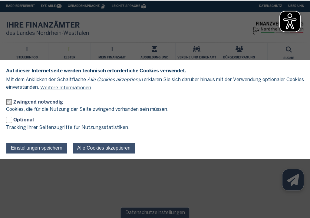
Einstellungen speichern (36, 147)
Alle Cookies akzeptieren (103, 147)
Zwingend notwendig (38, 102)
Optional (23, 120)
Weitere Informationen (65, 88)
